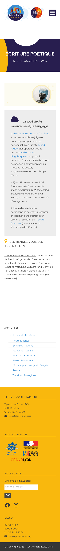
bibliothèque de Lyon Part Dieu (31, 133)
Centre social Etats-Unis (21, 335)
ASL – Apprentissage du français (30, 365)
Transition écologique (24, 375)
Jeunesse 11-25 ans (22, 350)
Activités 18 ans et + (23, 355)
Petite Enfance (20, 340)
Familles (17, 370)
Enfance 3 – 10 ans (22, 345)
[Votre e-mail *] (21, 487)
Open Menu (52, 13)
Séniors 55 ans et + (22, 360)
